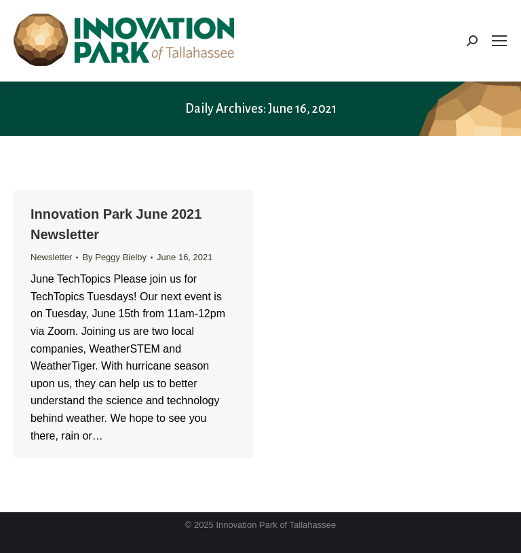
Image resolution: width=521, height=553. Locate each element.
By (114, 257)
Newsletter (51, 257)
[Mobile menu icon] (499, 41)
